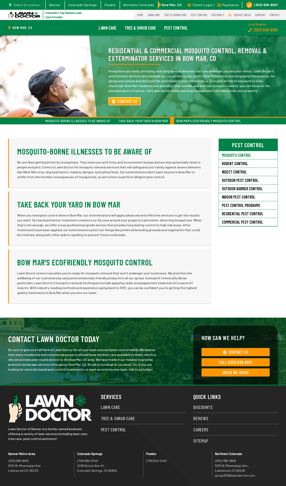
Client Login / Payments (213, 5)
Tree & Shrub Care (175, 15)
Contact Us (124, 101)
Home (140, 15)
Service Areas (239, 15)
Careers (200, 429)
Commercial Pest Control (242, 222)
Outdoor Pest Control (240, 180)
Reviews (200, 418)
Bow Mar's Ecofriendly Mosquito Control (208, 121)
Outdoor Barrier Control (242, 188)
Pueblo (110, 5)
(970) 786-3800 (225, 461)
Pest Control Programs (241, 205)
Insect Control (234, 171)
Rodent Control (235, 163)
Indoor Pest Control (238, 196)
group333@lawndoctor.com (235, 475)
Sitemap (200, 440)
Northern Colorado (139, 5)
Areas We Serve (235, 372)
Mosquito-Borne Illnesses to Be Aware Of (77, 121)
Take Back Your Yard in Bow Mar (143, 121)
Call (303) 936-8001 (235, 362)
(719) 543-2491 (156, 461)
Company (260, 15)
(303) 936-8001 (262, 5)
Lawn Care (153, 15)
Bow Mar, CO (172, 5)
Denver (55, 5)
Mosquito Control (236, 155)
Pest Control (199, 15)
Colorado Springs (82, 5)
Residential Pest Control (242, 213)
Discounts (217, 15)
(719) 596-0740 (87, 461)
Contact (274, 15)
